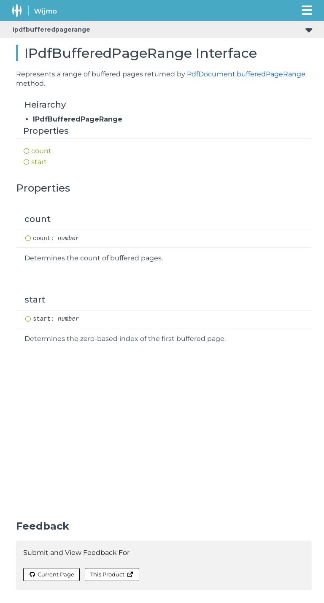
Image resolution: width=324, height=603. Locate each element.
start (39, 162)
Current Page (51, 574)
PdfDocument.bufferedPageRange (246, 74)
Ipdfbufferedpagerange (51, 29)
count (41, 151)
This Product (111, 574)
